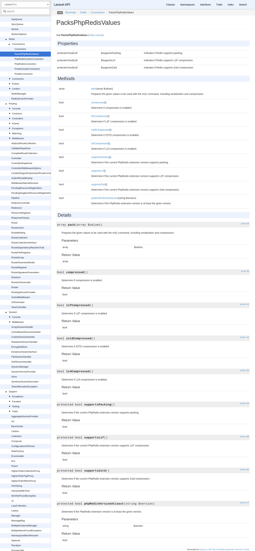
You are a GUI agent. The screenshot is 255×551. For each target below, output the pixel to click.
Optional (15, 540)
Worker (15, 29)
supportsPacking (100, 157)
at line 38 (245, 223)
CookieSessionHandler (23, 337)
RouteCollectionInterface (23, 242)
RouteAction (17, 227)
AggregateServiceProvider (24, 416)
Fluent (14, 466)
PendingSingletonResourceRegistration (31, 193)
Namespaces (187, 4)
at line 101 (244, 304)
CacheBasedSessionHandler (26, 332)
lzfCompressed (99, 116)
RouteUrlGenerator (21, 282)
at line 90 (245, 271)
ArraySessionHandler (22, 327)
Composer (16, 441)
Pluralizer (16, 545)
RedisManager (18, 93)
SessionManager (20, 366)
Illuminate (70, 12)
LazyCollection (18, 505)
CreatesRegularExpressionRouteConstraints (34, 173)
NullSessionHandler (21, 361)
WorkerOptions (19, 34)
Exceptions (17, 128)
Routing (13, 103)
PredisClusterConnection (27, 69)
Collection (16, 436)
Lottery (14, 510)
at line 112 (244, 337)
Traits (15, 411)
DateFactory (17, 451)
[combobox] (25, 11)
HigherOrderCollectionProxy (25, 471)
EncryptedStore (19, 347)
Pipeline (15, 198)
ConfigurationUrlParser (23, 446)
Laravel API (62, 4)
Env (13, 461)
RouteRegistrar (19, 267)
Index (231, 4)
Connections (18, 44)
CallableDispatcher (21, 148)
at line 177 (244, 503)
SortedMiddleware (20, 297)
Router (14, 287)
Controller (16, 158)
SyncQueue (17, 24)
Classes (170, 4)
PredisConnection (24, 74)
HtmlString (16, 486)
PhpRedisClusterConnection (29, 59)
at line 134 (244, 403)
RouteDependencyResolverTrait (27, 247)
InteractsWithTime (20, 490)
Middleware (18, 138)
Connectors (18, 78)
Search (243, 4)
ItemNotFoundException (23, 495)
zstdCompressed (100, 129)
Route (14, 222)
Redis (12, 39)
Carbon (15, 431)
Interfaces (205, 4)
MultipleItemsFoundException (26, 530)
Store (14, 376)
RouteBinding (18, 232)
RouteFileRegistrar (20, 252)
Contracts (17, 113)
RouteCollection (19, 237)
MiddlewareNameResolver (24, 183)
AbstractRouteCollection (23, 143)
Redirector (16, 208)
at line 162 (244, 469)
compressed (98, 102)
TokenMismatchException (24, 386)
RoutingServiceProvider (23, 292)
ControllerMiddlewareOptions (26, 168)
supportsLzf (97, 170)
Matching (16, 133)
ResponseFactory (20, 217)
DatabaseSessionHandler (24, 342)
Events (15, 83)
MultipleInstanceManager (24, 525)
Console (16, 108)
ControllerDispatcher (21, 163)
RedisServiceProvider (22, 98)
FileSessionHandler (21, 356)
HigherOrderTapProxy (22, 476)
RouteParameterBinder (23, 262)
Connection (20, 49)
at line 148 (244, 436)
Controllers (17, 118)
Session (13, 312)
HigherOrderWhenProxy (23, 481)
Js (12, 500)
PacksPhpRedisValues (27, 54)
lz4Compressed (99, 143)
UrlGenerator (18, 302)
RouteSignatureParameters (25, 272)
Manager (15, 515)
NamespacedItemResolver (24, 535)
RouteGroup (17, 257)
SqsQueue (16, 19)
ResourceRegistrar (20, 213)
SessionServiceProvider (23, 371)
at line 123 (244, 370)
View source (96, 35)
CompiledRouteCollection (24, 153)
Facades (16, 401)
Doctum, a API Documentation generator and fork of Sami (224, 549)
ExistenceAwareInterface (24, 351)
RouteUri (15, 277)
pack (94, 88)
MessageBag (18, 520)
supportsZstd (98, 184)
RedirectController (20, 203)
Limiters (16, 88)
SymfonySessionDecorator (25, 381)
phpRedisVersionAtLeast (104, 198)
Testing (15, 406)
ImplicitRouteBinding (21, 178)
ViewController (18, 307)
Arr (12, 421)
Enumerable (17, 456)
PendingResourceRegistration (26, 188)
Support (13, 391)
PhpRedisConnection (25, 64)
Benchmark (17, 426)
